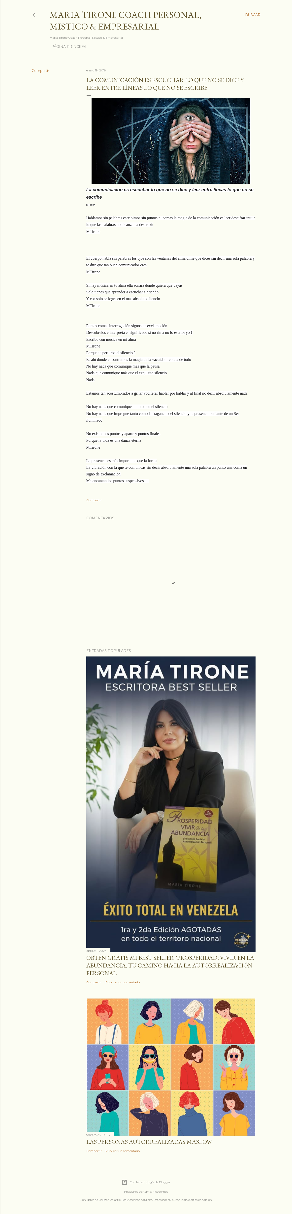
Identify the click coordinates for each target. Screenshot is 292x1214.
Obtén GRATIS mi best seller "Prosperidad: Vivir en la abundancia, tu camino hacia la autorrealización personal (170, 965)
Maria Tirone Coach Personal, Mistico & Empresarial (125, 20)
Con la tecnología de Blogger (146, 1182)
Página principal (69, 46)
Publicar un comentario (122, 982)
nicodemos (160, 1191)
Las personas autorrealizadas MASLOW (149, 1142)
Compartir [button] (40, 70)
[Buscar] (252, 15)
